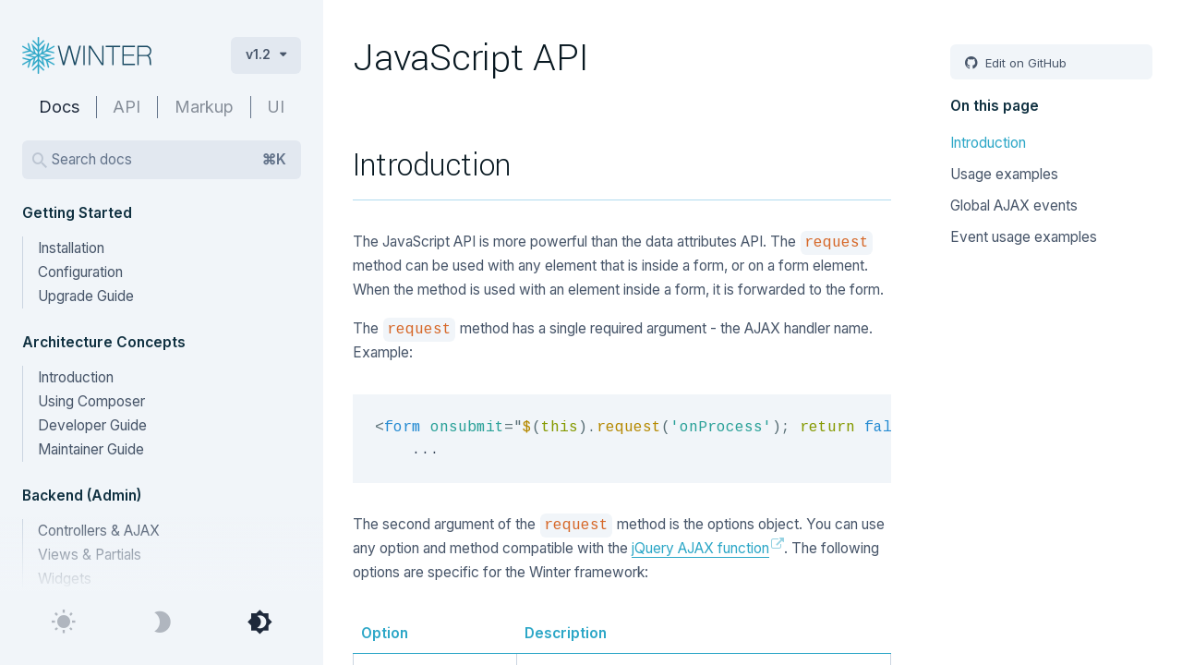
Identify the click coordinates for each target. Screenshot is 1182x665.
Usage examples (1004, 174)
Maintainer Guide (91, 449)
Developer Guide (92, 425)
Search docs (169, 160)
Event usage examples (1023, 237)
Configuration (80, 272)
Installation (71, 248)
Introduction (76, 377)
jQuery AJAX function (700, 548)
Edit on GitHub (1024, 62)
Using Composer (91, 401)
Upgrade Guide (86, 296)
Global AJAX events (1014, 205)
